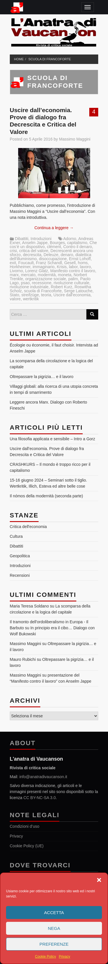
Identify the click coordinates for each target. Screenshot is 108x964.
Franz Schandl (49, 262)
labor (73, 266)
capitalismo (77, 242)
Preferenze (54, 944)
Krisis (62, 266)
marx (14, 274)
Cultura (16, 536)
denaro (66, 254)
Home (19, 59)
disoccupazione (53, 258)
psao (25, 283)
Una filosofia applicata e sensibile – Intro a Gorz (52, 439)
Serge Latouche (78, 291)
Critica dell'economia (28, 526)
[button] (99, 880)
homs (83, 262)
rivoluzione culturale (71, 283)
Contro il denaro (77, 246)
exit (13, 262)
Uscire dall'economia (72, 295)
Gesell (70, 262)
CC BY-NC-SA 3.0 (39, 797)
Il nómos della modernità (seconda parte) (46, 496)
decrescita (32, 254)
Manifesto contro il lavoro (72, 270)
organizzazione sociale (45, 278)
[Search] (92, 314)
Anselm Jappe (35, 242)
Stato (14, 295)
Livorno (16, 270)
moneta (64, 274)
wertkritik (31, 299)
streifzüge (30, 295)
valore (15, 299)
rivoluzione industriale (29, 287)
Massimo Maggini (74, 139)
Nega (54, 928)
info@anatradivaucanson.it (43, 776)
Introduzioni (41, 238)
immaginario (43, 266)
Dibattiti (22, 238)
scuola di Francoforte (50, 59)
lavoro (85, 266)
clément (54, 246)
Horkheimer (20, 266)
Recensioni (20, 575)
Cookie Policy (45, 957)
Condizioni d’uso (24, 826)
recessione (42, 283)
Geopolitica (20, 556)
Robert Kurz (61, 287)
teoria (46, 295)
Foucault (26, 262)
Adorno (69, 238)
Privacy (64, 957)
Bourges (57, 242)
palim (73, 278)
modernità (47, 274)
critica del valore (33, 250)
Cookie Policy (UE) (26, 846)
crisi (13, 250)
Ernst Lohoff (80, 258)
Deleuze (50, 254)
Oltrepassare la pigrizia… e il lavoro (41, 376)
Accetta (54, 912)
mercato (28, 274)
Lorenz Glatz (36, 270)
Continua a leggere (53, 227)
